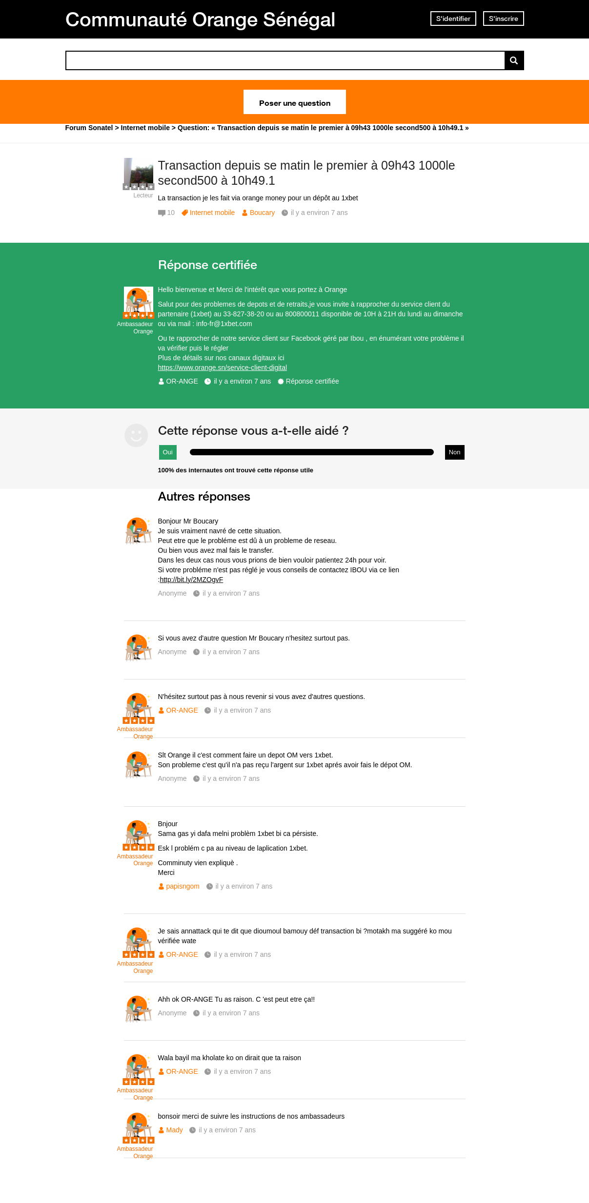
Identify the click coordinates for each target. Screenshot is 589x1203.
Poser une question (294, 102)
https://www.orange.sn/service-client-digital (222, 367)
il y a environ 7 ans (242, 381)
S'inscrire (503, 18)
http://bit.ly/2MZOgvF (191, 579)
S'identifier (453, 18)
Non (455, 452)
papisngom (183, 886)
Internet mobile (212, 212)
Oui (168, 452)
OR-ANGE (182, 381)
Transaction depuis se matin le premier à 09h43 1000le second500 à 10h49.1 (306, 172)
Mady (174, 1130)
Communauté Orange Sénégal (200, 19)
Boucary (262, 212)
